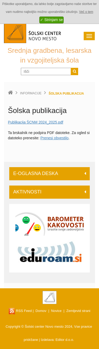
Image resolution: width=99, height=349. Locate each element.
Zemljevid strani (78, 311)
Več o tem (86, 12)
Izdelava (47, 340)
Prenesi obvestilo (54, 138)
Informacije (30, 93)
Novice (56, 311)
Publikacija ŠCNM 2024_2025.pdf (35, 122)
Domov (41, 311)
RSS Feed (20, 311)
